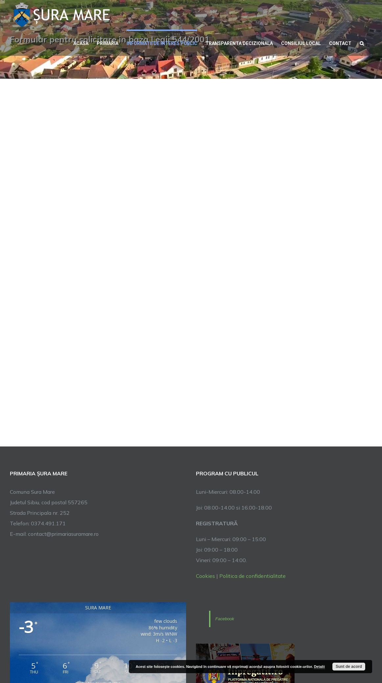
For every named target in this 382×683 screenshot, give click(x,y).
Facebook (224, 618)
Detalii (319, 667)
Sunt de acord (349, 666)
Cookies (205, 576)
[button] (362, 43)
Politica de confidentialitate (252, 576)
